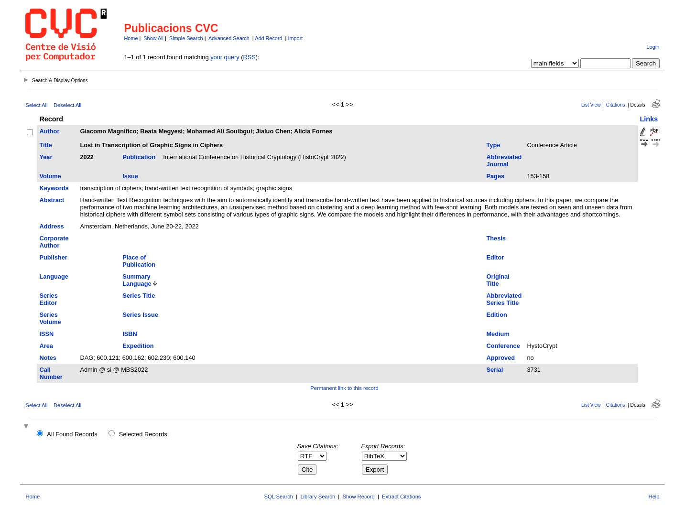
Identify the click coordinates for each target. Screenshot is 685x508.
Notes (47, 357)
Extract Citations (401, 496)
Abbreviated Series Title (504, 299)
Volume (50, 176)
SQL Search (279, 496)
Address (51, 226)
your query (224, 57)
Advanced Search (229, 38)
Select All (36, 105)
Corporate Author (53, 242)
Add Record (268, 38)
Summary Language (136, 280)
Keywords (53, 188)
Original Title (497, 280)
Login (652, 47)
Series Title (138, 295)
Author (49, 131)
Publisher (53, 257)
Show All (153, 38)
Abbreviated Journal (504, 160)
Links (649, 119)
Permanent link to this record (344, 388)
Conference (503, 345)
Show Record (359, 496)
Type (493, 145)
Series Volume (50, 318)
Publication (138, 157)
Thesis (496, 238)
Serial (494, 369)
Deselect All (67, 105)
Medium (497, 333)
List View (591, 105)
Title (45, 145)
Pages (495, 176)
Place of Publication (138, 261)
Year (45, 157)
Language (53, 276)
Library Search (317, 496)
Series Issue (140, 314)
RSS (249, 57)
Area (46, 345)
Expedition (137, 345)
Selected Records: (144, 434)
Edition (496, 314)
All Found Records (72, 434)
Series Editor (48, 299)
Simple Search (186, 38)
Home (131, 38)
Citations (615, 105)
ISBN (129, 333)
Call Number (50, 373)
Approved (500, 357)
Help (654, 496)
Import (295, 38)
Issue (130, 176)
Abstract (51, 200)
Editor (495, 257)
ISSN (46, 333)
